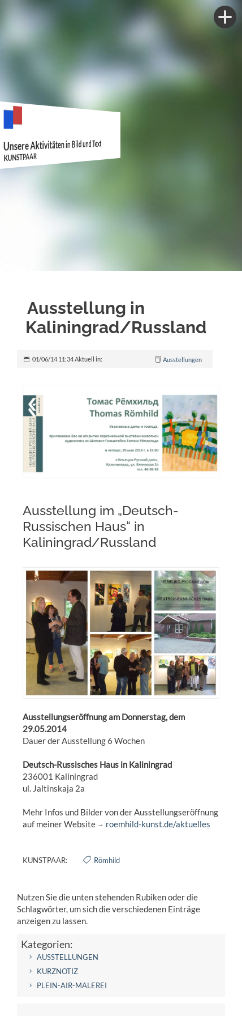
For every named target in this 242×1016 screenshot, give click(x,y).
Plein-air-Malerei (72, 985)
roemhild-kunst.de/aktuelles (158, 824)
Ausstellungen (182, 359)
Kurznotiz (57, 971)
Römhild (107, 860)
